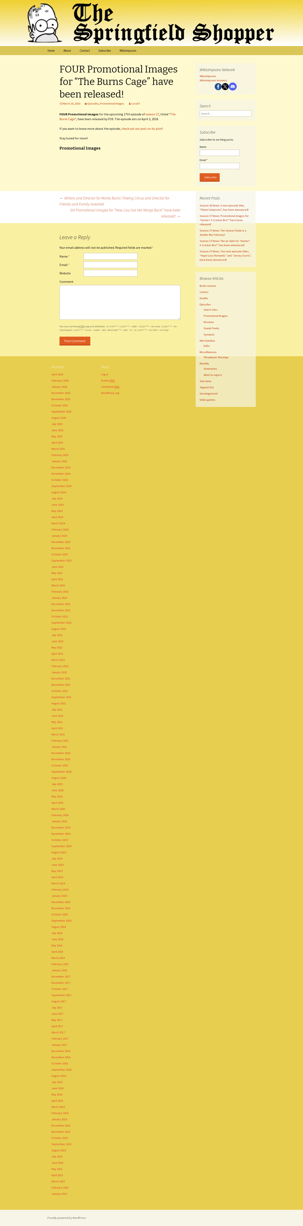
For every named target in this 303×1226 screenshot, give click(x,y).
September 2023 (61, 560)
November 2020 (60, 759)
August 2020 (58, 778)
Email (64, 265)
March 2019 (58, 883)
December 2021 (60, 678)
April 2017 (57, 1026)
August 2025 (58, 418)
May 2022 (56, 647)
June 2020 (57, 790)
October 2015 (59, 1138)
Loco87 (135, 103)
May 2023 (56, 573)
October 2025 (59, 405)
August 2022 (58, 629)
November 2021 (60, 684)
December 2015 (60, 1125)
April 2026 (57, 374)
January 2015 (59, 1194)
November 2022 (60, 610)
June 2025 (57, 430)
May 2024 (56, 511)
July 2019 (56, 858)
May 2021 (56, 722)
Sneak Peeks (211, 328)
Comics (204, 292)
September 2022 (61, 622)
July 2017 (56, 1007)
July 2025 (56, 424)
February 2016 (59, 1113)
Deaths (204, 298)
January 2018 (59, 970)
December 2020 (60, 753)
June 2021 (57, 716)
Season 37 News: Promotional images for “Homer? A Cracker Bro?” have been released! (224, 220)
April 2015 (57, 1175)
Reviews (209, 322)
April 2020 (57, 802)
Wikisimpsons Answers (213, 80)
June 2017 (57, 1014)
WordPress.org (110, 393)
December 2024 (60, 467)
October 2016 (59, 1063)
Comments (110, 387)
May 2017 (56, 1020)
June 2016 (57, 1088)
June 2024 (57, 504)
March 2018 (58, 958)
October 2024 (59, 480)
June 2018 (57, 939)
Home (51, 50)
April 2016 (57, 1100)
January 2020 (59, 821)
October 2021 (59, 691)
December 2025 (60, 393)
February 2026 (59, 380)
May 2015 (56, 1169)
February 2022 (59, 666)
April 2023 (57, 579)
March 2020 (58, 809)
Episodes (93, 103)
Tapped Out (207, 387)
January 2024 (59, 536)
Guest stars (211, 309)
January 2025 (59, 461)
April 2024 (57, 517)
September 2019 (61, 846)
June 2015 (57, 1163)
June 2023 (57, 567)
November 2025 (60, 399)
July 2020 (56, 784)
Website (65, 273)
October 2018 (59, 914)
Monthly (204, 363)
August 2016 (58, 1076)
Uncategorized (208, 393)
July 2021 (56, 709)
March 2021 (58, 734)
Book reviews (208, 286)
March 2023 (58, 585)
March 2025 (58, 449)
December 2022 (60, 604)
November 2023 (60, 548)
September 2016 (61, 1069)
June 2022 (57, 641)
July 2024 (56, 498)
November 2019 (60, 833)
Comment (66, 282)
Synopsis (209, 334)
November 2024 (60, 473)
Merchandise (207, 340)
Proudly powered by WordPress (66, 1218)
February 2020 (59, 815)
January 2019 (59, 896)
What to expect (213, 375)
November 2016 (60, 1057)
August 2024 (58, 492)
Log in (104, 374)
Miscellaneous (208, 352)
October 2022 (59, 616)
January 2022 (59, 672)
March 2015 (58, 1181)
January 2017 (59, 1045)
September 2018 (61, 920)
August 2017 (58, 1001)
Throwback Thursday (216, 357)
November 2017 (60, 982)
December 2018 (60, 902)
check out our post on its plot (141, 129)
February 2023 (59, 591)
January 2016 (59, 1119)
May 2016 (56, 1094)
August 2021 (58, 703)
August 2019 (58, 852)
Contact (85, 50)
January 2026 (59, 387)
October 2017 (59, 989)
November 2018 (60, 908)
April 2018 (57, 951)
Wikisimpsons (128, 50)
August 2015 (58, 1150)
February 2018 (59, 964)
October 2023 (59, 554)
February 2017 (59, 1038)
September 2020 (61, 771)
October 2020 (59, 765)
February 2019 (59, 889)
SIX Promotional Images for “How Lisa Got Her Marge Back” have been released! (125, 212)
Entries (108, 380)
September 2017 (61, 995)
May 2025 (56, 436)
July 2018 (56, 933)
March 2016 (58, 1107)
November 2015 (60, 1131)
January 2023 (59, 598)
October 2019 (59, 840)
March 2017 (58, 1032)
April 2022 (57, 653)
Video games (207, 400)
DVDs (207, 346)
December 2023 (60, 542)
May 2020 (56, 796)
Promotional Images (112, 103)
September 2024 (61, 486)
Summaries (210, 368)
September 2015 (61, 1144)
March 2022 (58, 660)
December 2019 (60, 827)
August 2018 (58, 927)
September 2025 (61, 411)
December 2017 (60, 976)
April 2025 (57, 442)
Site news (205, 381)
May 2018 (56, 945)
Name (64, 256)
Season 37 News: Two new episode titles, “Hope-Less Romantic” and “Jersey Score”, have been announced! (225, 256)
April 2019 (57, 877)
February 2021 (59, 740)
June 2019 (57, 865)
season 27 (152, 114)
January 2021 (59, 747)
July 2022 (56, 635)
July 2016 (56, 1082)
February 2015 (59, 1187)
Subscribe (105, 50)
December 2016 (60, 1051)
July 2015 (56, 1156)
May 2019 (56, 871)
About (67, 50)
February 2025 (59, 455)
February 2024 (59, 529)
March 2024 (58, 523)
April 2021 (57, 728)
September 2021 (61, 697)
